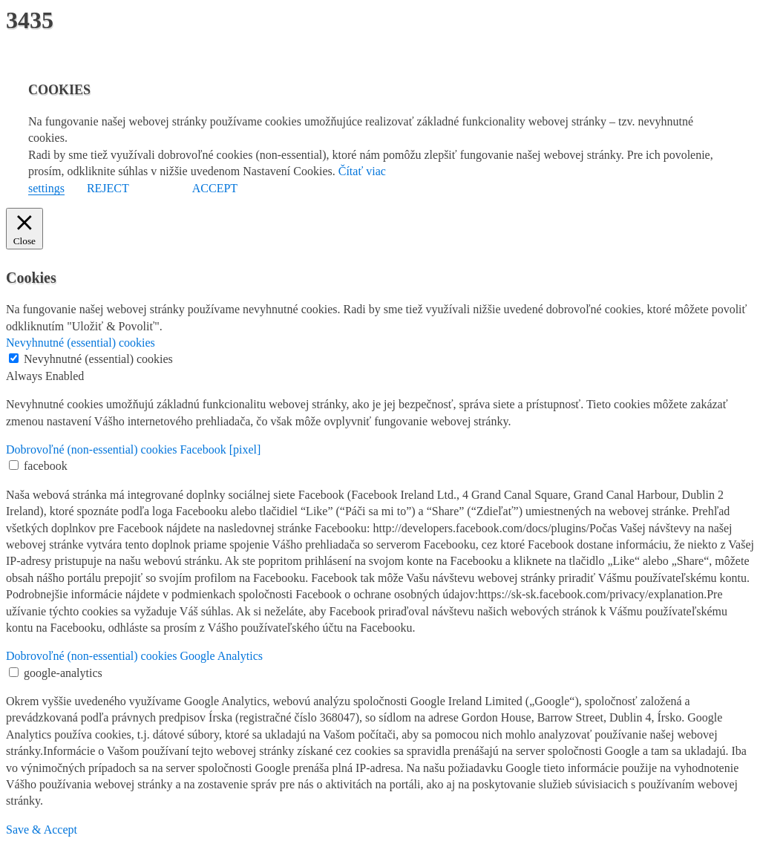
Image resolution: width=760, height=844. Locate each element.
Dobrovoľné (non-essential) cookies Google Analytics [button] (134, 656)
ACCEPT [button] (215, 188)
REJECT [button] (108, 188)
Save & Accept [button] (41, 829)
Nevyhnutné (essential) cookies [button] (80, 342)
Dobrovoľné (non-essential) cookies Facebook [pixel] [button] (133, 449)
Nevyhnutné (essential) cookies (98, 359)
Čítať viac (362, 171)
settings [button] (46, 188)
